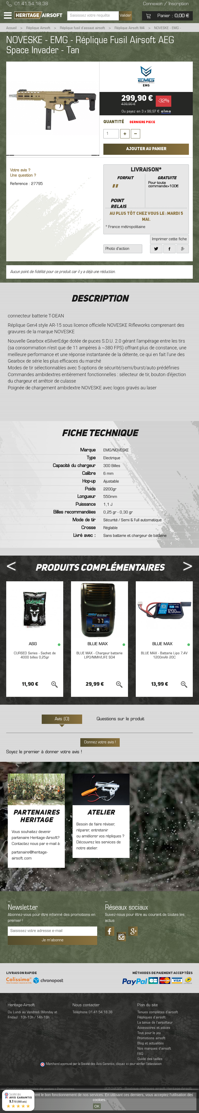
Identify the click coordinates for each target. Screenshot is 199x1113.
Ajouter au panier (146, 149)
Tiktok (121, 949)
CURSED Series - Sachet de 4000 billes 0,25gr (35, 670)
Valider (125, 16)
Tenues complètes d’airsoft (157, 1027)
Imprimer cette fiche (169, 254)
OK (97, 1106)
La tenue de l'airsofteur (155, 1037)
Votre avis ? (20, 185)
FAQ (140, 1068)
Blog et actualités (150, 1058)
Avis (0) (62, 734)
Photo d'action (117, 263)
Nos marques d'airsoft (154, 1063)
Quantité (113, 122)
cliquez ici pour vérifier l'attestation (139, 1079)
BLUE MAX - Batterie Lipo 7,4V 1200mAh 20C (164, 670)
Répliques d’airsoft (151, 1032)
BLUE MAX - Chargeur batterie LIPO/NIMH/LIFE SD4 (99, 670)
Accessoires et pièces (153, 1042)
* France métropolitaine (146, 212)
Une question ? (23, 190)
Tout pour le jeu (149, 1048)
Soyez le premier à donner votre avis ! (44, 767)
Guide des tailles (149, 1074)
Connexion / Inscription (166, 4)
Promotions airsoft (151, 1053)
